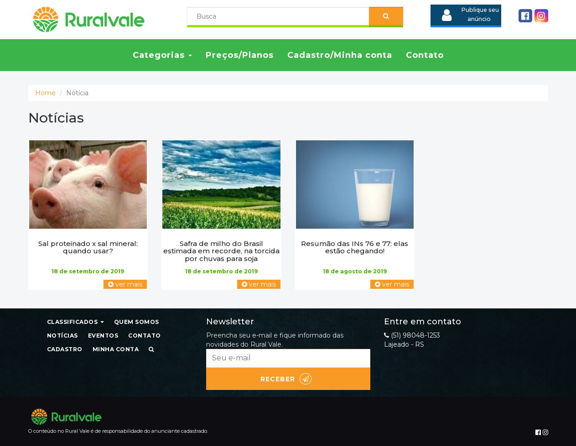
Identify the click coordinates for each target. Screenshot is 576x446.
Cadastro (65, 349)
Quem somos (136, 321)
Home (45, 93)
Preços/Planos (240, 55)
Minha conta (116, 349)
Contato (425, 55)
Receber (285, 378)
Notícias (62, 335)
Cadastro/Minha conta (339, 55)
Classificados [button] (75, 321)
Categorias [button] (162, 55)
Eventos (103, 335)
